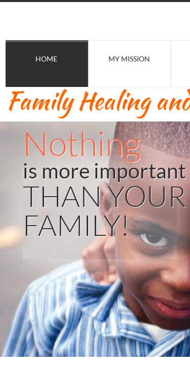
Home (46, 58)
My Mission (129, 58)
